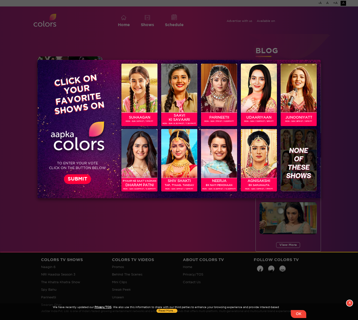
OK (298, 314)
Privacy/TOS (103, 307)
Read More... (166, 311)
